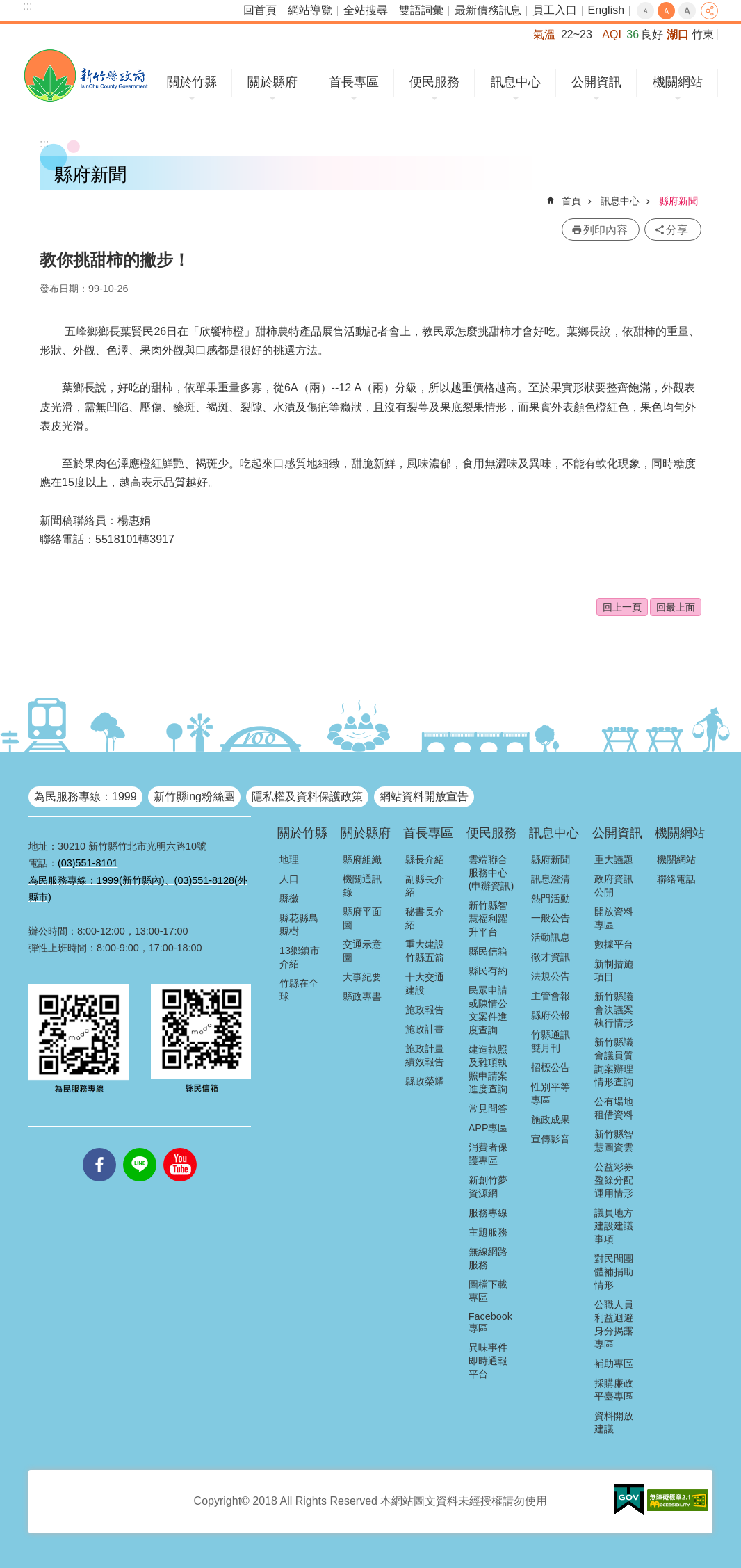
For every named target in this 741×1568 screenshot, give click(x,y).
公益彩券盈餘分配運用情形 (613, 1180)
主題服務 (488, 1232)
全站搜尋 (365, 10)
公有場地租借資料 (613, 1108)
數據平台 (613, 944)
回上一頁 (622, 607)
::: (27, 6)
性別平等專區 (550, 1093)
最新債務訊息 (488, 10)
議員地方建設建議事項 (613, 1226)
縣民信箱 (488, 951)
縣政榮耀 (424, 1081)
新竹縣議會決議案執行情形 (613, 1009)
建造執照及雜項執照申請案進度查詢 (488, 1069)
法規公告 (550, 976)
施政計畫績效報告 (424, 1055)
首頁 (571, 201)
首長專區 (354, 82)
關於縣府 (272, 82)
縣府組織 (362, 859)
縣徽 (289, 898)
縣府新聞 (678, 201)
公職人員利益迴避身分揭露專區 (613, 1324)
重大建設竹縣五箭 (424, 951)
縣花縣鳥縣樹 (298, 924)
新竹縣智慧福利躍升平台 (488, 918)
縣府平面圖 (362, 918)
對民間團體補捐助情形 (613, 1272)
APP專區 (488, 1127)
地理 (289, 859)
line (140, 1148)
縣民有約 (488, 970)
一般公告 (550, 917)
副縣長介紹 (424, 885)
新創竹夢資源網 (488, 1186)
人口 (289, 878)
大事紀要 (362, 977)
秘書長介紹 (424, 918)
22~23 (576, 34)
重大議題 (613, 859)
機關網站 (678, 82)
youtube (180, 1148)
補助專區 (613, 1363)
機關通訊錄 (362, 885)
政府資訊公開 (613, 885)
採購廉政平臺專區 (613, 1389)
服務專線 (488, 1212)
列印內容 (605, 230)
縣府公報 (550, 1015)
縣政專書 (362, 996)
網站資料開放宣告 (424, 796)
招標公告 (550, 1067)
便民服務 (434, 82)
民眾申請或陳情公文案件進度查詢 (488, 1010)
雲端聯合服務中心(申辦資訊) (491, 872)
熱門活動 (550, 898)
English (606, 10)
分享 (709, 10)
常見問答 (488, 1108)
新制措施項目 (613, 970)
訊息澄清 (550, 878)
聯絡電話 (676, 878)
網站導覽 (310, 10)
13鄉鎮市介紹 (299, 957)
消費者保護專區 (488, 1154)
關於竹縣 (192, 82)
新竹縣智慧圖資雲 (613, 1141)
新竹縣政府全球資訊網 (86, 75)
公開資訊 (596, 82)
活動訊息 (550, 937)
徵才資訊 (550, 956)
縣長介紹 (424, 859)
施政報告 (424, 1009)
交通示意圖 (362, 951)
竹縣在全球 (298, 990)
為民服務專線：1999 (85, 796)
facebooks (99, 1148)
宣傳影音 (550, 1139)
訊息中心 (516, 82)
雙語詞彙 (421, 10)
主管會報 (550, 995)
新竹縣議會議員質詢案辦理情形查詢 (613, 1062)
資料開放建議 (613, 1422)
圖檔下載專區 (488, 1291)
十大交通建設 (424, 983)
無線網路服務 (488, 1258)
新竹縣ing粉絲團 (194, 796)
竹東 (703, 34)
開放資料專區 (613, 918)
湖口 (678, 34)
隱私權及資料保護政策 (307, 796)
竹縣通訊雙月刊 (550, 1041)
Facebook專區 (490, 1322)
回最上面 (675, 607)
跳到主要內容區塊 (7, 7)
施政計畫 (424, 1029)
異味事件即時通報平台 (488, 1361)
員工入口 (554, 10)
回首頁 (260, 10)
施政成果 (550, 1119)
